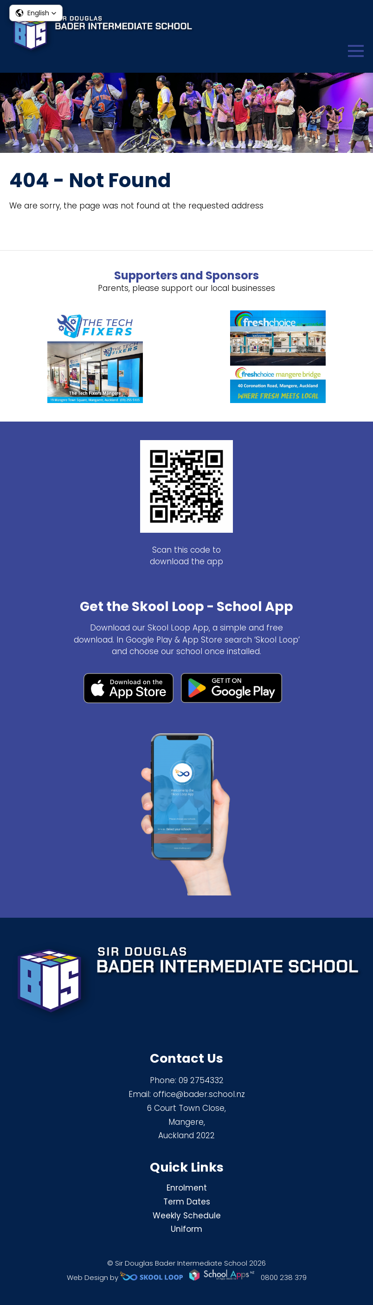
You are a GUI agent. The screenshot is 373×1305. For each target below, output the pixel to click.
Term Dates (186, 1201)
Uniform (186, 1229)
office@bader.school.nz (199, 1094)
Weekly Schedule (187, 1215)
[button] (36, 13)
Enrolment (187, 1187)
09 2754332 (201, 1080)
